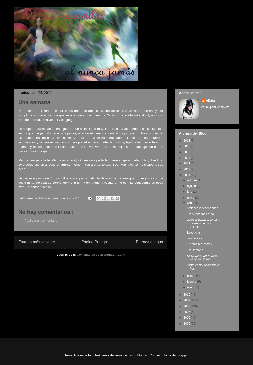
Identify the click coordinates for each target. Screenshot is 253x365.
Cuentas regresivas (199, 244)
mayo (191, 197)
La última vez (195, 238)
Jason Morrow (138, 355)
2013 (187, 163)
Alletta (210, 100)
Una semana (194, 250)
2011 (187, 175)
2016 (187, 152)
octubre (192, 180)
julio (190, 191)
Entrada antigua (149, 242)
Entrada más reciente (36, 242)
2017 (187, 146)
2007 (187, 312)
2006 (187, 317)
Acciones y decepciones (202, 208)
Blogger (182, 355)
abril (190, 203)
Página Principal (95, 242)
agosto (192, 186)
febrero (192, 281)
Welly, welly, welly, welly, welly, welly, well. (202, 257)
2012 (187, 169)
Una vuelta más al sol (200, 214)
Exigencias (193, 232)
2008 (187, 306)
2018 (187, 140)
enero (191, 287)
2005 (187, 323)
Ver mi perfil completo (215, 107)
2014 (187, 158)
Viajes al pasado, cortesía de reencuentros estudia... (203, 223)
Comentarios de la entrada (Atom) (101, 254)
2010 (187, 294)
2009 (187, 300)
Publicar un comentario (40, 220)
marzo (191, 276)
